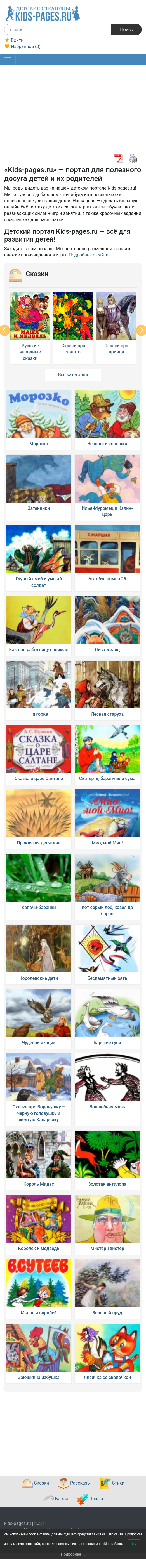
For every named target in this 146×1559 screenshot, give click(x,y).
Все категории (73, 374)
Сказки (35, 1483)
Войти (13, 40)
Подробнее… (73, 1554)
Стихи (112, 1483)
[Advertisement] (72, 111)
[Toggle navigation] (8, 59)
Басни (55, 1499)
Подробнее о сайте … (90, 255)
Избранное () (22, 46)
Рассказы (74, 1483)
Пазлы (90, 1499)
